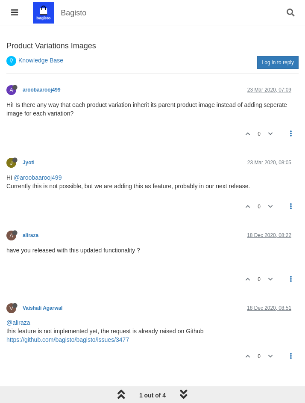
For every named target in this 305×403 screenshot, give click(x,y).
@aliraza (18, 322)
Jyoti (29, 163)
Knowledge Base (40, 60)
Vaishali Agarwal (42, 308)
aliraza (30, 235)
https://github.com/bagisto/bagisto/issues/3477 (67, 339)
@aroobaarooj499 (38, 177)
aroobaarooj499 (42, 90)
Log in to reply (278, 62)
